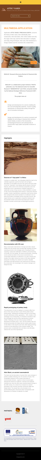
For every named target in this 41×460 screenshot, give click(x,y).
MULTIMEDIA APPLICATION (18, 28)
